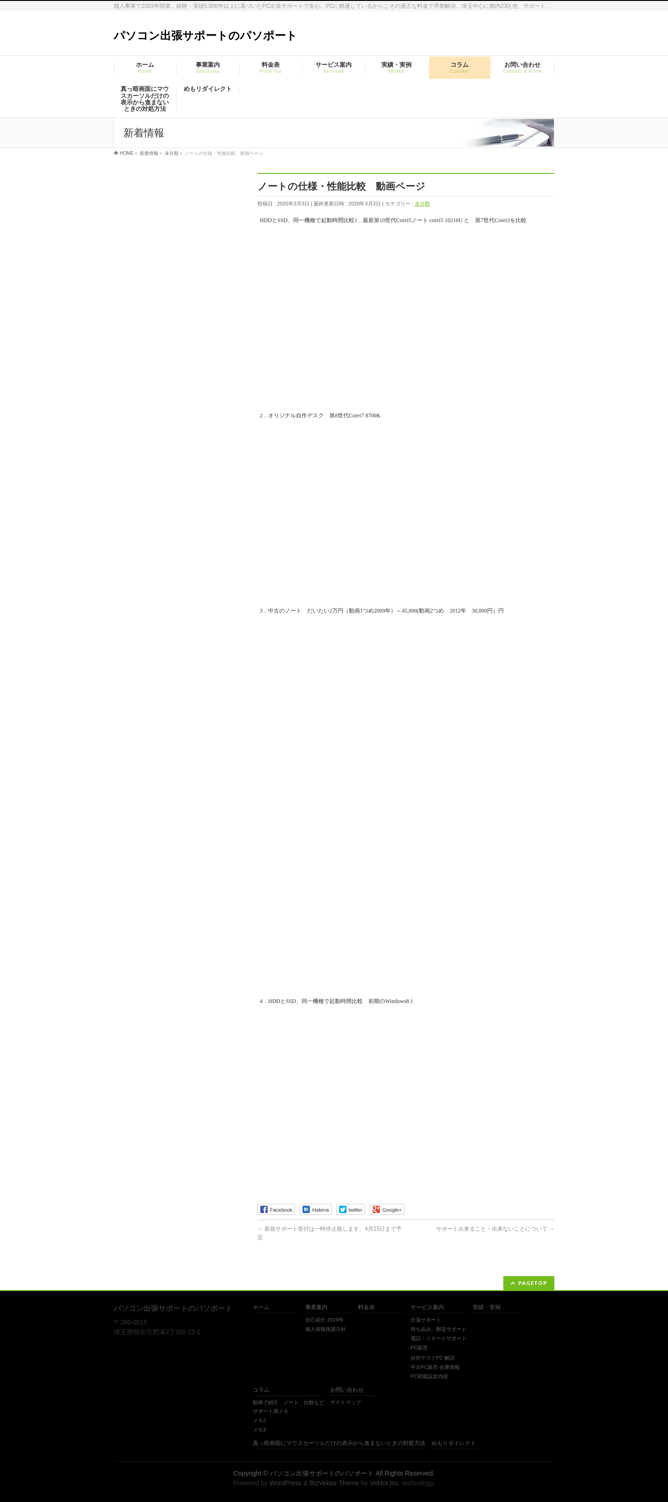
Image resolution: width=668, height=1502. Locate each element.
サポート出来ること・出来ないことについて (495, 1229)
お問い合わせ (347, 1390)
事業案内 (316, 1307)
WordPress (286, 1483)
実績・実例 (487, 1307)
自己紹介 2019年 (324, 1320)
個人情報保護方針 (325, 1329)
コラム (261, 1390)
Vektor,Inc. (385, 1483)
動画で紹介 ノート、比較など (288, 1402)
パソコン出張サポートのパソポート (205, 35)
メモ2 (259, 1420)
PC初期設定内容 (429, 1376)
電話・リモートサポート (439, 1338)
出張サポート (426, 1320)
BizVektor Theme (334, 1483)
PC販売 (419, 1347)
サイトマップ (345, 1402)
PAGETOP (532, 1283)
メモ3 (259, 1429)
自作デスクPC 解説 (433, 1358)
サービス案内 (427, 1307)
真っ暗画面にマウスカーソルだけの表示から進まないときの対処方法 (339, 1443)
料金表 (366, 1307)
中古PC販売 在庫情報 (435, 1367)
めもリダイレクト (453, 1443)
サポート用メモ (271, 1411)
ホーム (261, 1307)
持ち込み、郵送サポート (439, 1329)
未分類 (422, 203)
